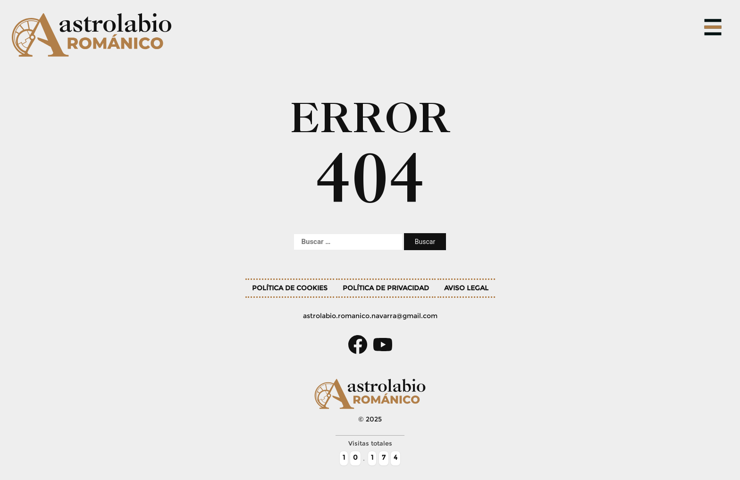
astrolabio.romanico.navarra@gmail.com (370, 316)
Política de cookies (290, 288)
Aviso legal (466, 288)
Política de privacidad (386, 288)
